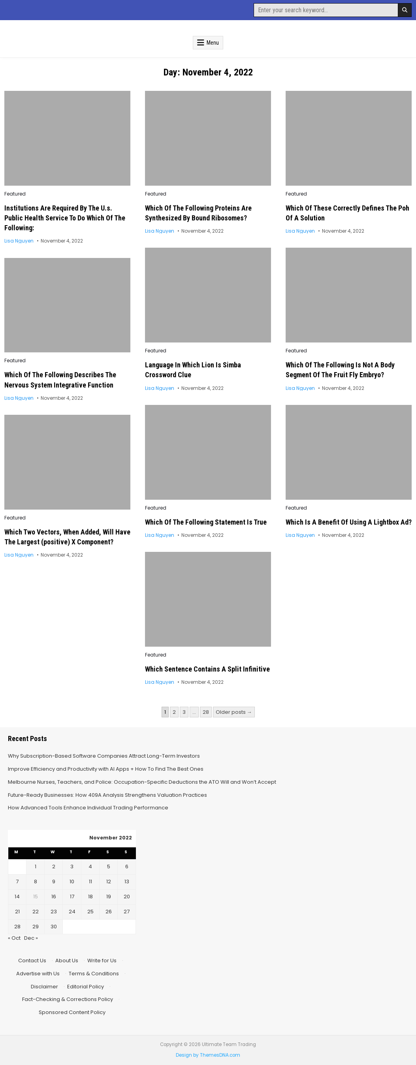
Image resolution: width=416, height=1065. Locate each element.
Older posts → (234, 712)
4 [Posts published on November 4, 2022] (90, 866)
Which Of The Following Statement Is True (206, 522)
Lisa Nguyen (19, 241)
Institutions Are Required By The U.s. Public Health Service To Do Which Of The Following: (64, 218)
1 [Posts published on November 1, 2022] (35, 866)
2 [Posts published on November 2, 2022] (53, 866)
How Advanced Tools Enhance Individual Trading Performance (88, 807)
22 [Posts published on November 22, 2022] (35, 911)
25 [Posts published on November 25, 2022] (90, 911)
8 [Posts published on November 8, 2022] (35, 881)
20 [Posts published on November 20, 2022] (127, 896)
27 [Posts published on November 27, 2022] (127, 911)
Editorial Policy (85, 986)
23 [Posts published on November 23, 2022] (54, 911)
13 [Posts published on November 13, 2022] (126, 881)
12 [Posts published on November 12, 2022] (108, 881)
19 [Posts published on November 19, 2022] (108, 896)
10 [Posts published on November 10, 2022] (72, 881)
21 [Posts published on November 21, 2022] (17, 911)
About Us (66, 960)
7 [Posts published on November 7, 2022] (17, 881)
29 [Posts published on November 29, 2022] (35, 926)
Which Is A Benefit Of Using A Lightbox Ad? (349, 522)
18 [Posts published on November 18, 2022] (90, 896)
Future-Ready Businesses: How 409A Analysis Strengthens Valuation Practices (107, 795)
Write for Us (102, 960)
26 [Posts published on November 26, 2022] (108, 911)
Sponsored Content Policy (72, 1012)
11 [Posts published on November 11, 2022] (90, 881)
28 (206, 712)
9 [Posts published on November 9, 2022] (53, 881)
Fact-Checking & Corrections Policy (67, 999)
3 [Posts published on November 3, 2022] (71, 866)
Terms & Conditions (94, 973)
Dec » (31, 938)
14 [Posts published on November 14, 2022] (17, 896)
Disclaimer (44, 986)
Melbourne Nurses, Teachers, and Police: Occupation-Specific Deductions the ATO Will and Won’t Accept (142, 782)
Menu (213, 43)
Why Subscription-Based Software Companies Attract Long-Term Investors (104, 756)
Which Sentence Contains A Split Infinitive (207, 669)
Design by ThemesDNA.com (208, 1055)
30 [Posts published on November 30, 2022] (54, 926)
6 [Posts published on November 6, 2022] (126, 866)
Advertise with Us (38, 973)
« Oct (14, 938)
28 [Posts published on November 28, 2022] (17, 926)
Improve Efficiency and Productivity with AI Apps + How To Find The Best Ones (105, 769)
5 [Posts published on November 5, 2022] (108, 866)
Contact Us (32, 960)
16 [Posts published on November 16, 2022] (53, 896)
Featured (15, 194)
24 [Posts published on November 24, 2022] (72, 911)
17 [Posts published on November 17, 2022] (72, 896)
